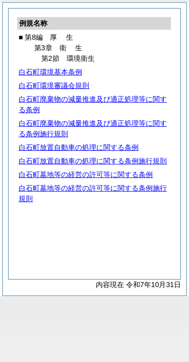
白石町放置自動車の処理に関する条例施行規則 (93, 161)
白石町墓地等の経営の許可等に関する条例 (86, 174)
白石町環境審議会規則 (54, 85)
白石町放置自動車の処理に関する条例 (79, 147)
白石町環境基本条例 (50, 72)
